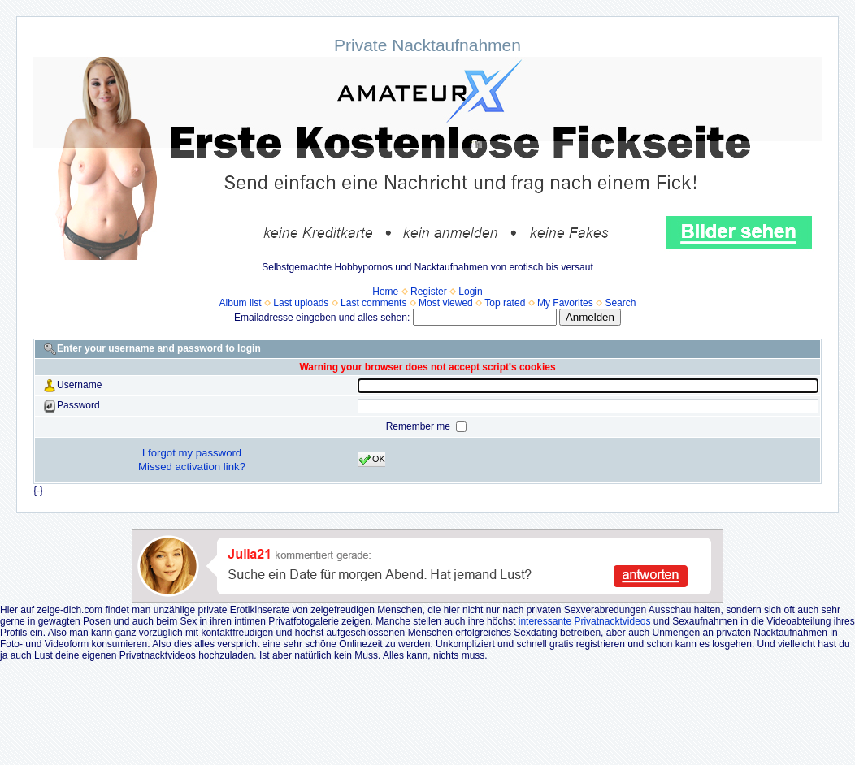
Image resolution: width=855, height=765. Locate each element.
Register (428, 291)
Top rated (504, 303)
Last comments (373, 303)
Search (620, 303)
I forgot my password (191, 453)
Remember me (420, 426)
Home (385, 291)
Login (470, 291)
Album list (240, 303)
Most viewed (446, 303)
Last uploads (300, 303)
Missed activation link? (191, 466)
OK (371, 459)
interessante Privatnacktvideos (585, 621)
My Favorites (565, 303)
